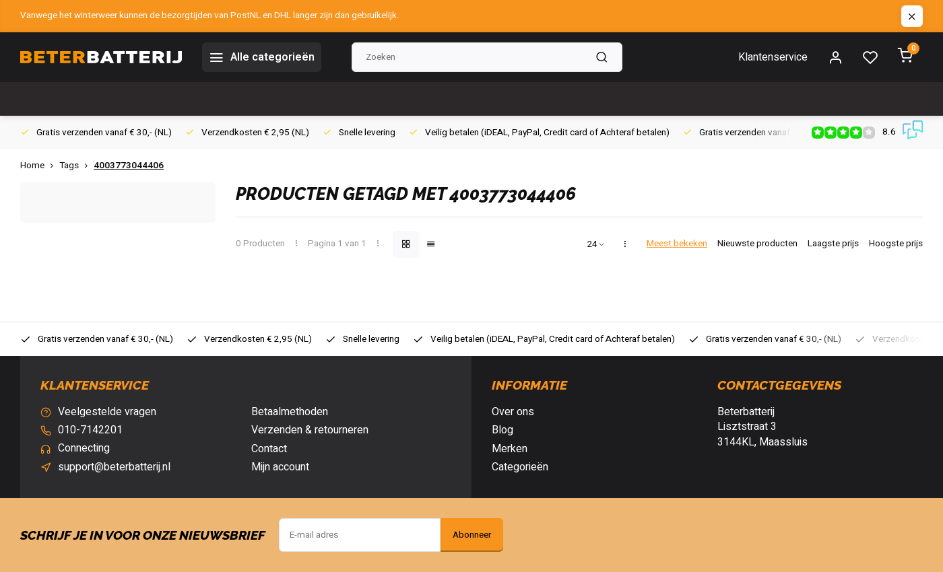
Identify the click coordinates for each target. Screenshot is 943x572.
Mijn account (280, 467)
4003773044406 (129, 165)
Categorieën (520, 467)
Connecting (84, 448)
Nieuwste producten (757, 244)
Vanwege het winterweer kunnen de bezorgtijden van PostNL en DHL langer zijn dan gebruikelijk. (209, 15)
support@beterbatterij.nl (114, 467)
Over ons (513, 411)
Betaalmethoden (289, 411)
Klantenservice (773, 57)
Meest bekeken (677, 244)
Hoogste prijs (896, 244)
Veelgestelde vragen (107, 411)
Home (39, 165)
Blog (502, 430)
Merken (509, 448)
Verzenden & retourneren (309, 430)
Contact (269, 448)
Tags (76, 165)
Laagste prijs (833, 244)
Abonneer (472, 535)
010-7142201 (90, 430)
